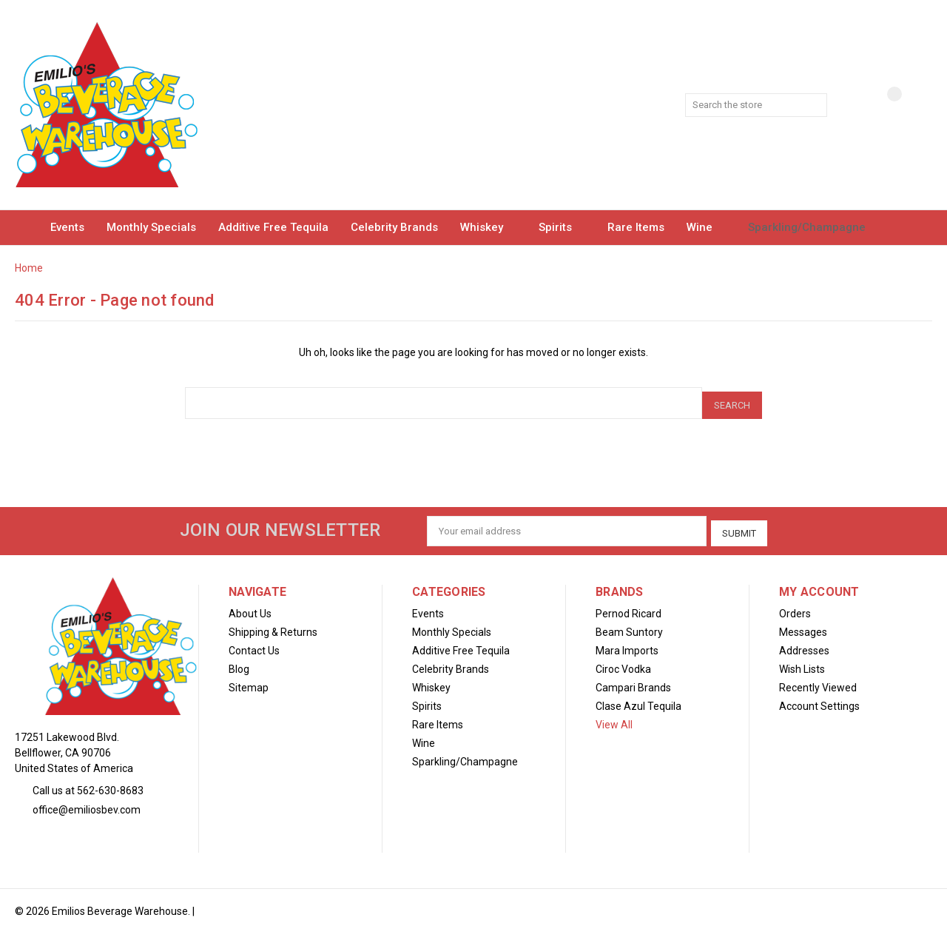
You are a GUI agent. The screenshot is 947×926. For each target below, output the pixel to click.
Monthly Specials (151, 227)
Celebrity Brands (394, 227)
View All (614, 717)
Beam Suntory (629, 625)
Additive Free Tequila (273, 227)
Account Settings (819, 699)
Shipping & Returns (273, 625)
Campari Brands (633, 680)
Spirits (562, 227)
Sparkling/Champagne (813, 227)
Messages (803, 625)
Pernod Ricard (628, 606)
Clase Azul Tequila (638, 699)
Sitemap (249, 680)
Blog (239, 662)
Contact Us (254, 643)
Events (67, 227)
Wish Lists (802, 662)
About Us (250, 606)
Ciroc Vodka (623, 662)
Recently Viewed (818, 680)
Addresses (804, 643)
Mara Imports (627, 643)
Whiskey (488, 227)
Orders (795, 606)
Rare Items (635, 227)
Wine (706, 227)
